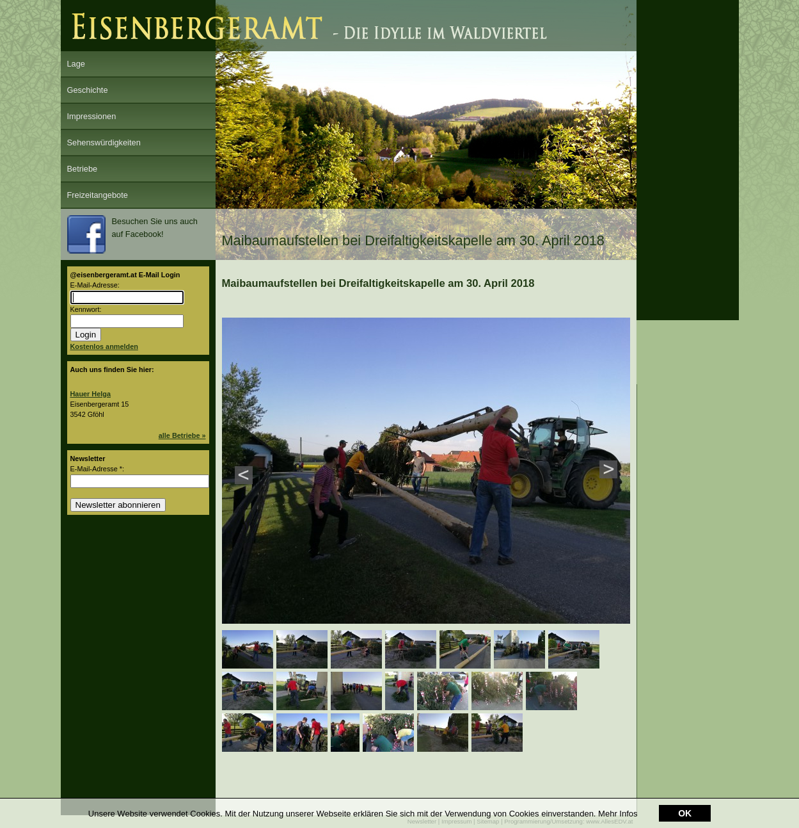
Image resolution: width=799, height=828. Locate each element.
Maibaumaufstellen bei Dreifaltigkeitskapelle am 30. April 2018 (378, 283)
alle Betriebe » (182, 435)
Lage (76, 64)
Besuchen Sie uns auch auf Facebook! (132, 234)
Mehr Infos (617, 814)
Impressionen (91, 116)
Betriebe (82, 169)
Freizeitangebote (97, 195)
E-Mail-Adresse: (95, 285)
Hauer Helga (90, 394)
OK (685, 814)
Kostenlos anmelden (104, 346)
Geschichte (87, 90)
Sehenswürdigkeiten (104, 142)
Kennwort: (86, 309)
